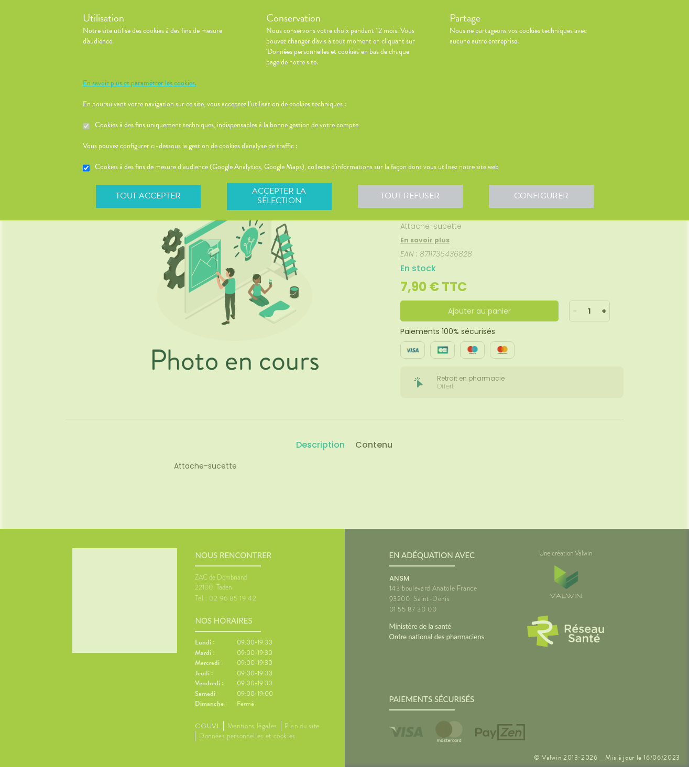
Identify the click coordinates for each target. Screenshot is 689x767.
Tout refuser (410, 196)
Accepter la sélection (279, 196)
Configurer (541, 196)
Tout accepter (148, 196)
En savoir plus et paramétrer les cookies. (139, 83)
